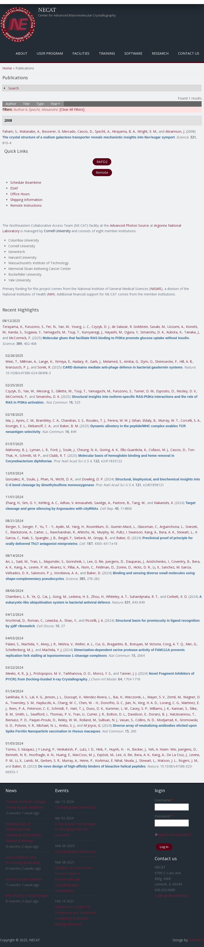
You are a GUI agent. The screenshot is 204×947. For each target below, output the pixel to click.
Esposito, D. (165, 391)
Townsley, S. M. (22, 702)
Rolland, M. (88, 720)
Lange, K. (46, 361)
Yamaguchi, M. (54, 332)
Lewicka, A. (53, 620)
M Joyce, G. (92, 725)
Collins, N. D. (145, 720)
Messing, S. (45, 391)
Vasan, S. (126, 720)
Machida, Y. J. (52, 649)
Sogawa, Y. (32, 332)
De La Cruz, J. (177, 754)
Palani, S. (12, 644)
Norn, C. (87, 567)
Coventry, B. (180, 561)
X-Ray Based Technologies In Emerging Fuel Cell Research (75, 829)
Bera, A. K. (167, 532)
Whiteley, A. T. (117, 596)
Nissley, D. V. (186, 391)
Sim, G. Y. (29, 502)
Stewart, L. (185, 532)
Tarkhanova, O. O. (77, 673)
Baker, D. (123, 538)
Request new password (173, 834)
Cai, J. (46, 596)
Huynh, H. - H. (119, 749)
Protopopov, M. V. (47, 673)
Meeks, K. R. (14, 673)
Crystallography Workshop (75, 807)
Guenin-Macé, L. (123, 526)
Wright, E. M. (147, 131)
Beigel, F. (65, 538)
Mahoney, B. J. (16, 449)
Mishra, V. (65, 644)
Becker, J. (139, 749)
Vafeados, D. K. (17, 573)
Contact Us (188, 53)
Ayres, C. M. (25, 420)
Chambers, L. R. (17, 596)
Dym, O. (147, 361)
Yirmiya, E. (63, 361)
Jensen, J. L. (53, 697)
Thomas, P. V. (60, 714)
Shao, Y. (70, 620)
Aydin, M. (63, 526)
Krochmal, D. (15, 620)
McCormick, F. (20, 338)
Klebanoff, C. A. (39, 426)
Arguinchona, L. (172, 526)
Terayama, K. (12, 326)
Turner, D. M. (144, 391)
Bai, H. (118, 697)
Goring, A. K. (109, 449)
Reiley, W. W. (67, 720)
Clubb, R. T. (57, 455)
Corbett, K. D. (177, 596)
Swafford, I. (39, 714)
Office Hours (20, 194)
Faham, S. (10, 131)
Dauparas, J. (135, 561)
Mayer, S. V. (156, 697)
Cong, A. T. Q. (173, 644)
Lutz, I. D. (87, 749)
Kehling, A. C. (48, 502)
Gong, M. (60, 596)
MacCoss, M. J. (83, 754)
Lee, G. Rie (95, 561)
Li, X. (156, 567)
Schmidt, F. (59, 708)
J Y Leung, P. (45, 749)
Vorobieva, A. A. (66, 573)
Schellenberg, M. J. (19, 649)
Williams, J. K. (160, 708)
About (21, 53)
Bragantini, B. (117, 644)
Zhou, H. (97, 596)
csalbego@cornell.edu (171, 895)
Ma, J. (9, 420)
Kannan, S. (180, 708)
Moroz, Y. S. (102, 673)
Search (13, 88)
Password (164, 816)
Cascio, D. (85, 131)
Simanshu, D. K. (152, 332)
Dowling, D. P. (92, 479)
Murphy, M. (105, 532)
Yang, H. (78, 526)
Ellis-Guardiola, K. (133, 449)
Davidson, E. (137, 714)
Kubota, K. (174, 332)
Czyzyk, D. (13, 391)
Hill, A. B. (186, 361)
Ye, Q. (36, 596)
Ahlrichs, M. (86, 532)
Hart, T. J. (77, 708)
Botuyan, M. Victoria (145, 644)
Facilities (80, 53)
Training (107, 53)
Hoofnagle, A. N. (41, 754)
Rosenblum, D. (97, 526)
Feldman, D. (105, 567)
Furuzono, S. (34, 326)
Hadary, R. (80, 361)
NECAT (47, 9)
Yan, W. (64, 326)
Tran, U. (79, 714)
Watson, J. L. (167, 760)
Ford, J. (55, 449)
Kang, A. (150, 532)
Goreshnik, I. (75, 561)
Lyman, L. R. (39, 449)
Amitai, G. (131, 361)
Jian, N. (130, 702)
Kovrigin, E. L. (15, 426)
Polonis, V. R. (25, 725)
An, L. (9, 561)
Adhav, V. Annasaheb (76, 502)
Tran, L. (36, 561)
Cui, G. (100, 644)
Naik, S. (27, 538)
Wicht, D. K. (64, 479)
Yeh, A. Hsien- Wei (162, 749)
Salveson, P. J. (41, 573)
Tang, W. (138, 502)
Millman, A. (28, 361)
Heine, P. (86, 760)
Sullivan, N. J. (108, 720)
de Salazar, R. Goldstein (130, 326)
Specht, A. (102, 131)
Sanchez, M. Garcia (176, 567)
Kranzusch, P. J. (17, 367)
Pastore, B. (121, 502)
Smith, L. (22, 714)
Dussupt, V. (73, 697)
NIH (51, 294)
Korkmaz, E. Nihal (108, 760)
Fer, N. (51, 326)
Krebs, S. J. (67, 725)
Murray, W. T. (168, 420)
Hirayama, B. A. (124, 131)
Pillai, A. (73, 567)
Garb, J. (95, 361)
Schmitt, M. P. (30, 455)
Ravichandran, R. (63, 532)
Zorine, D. (124, 567)
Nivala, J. (130, 760)
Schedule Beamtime (25, 182)
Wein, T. (11, 361)
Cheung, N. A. (87, 449)
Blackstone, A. (21, 532)
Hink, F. (101, 749)
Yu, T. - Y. (47, 526)
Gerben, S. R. (50, 760)
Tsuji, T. (74, 332)
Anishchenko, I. (157, 561)
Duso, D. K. (95, 708)
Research (160, 53)
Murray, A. (70, 760)
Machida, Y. (30, 644)
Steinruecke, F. (166, 361)
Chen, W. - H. (89, 702)
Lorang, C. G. (169, 702)
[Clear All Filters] (72, 109)
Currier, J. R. (96, 714)
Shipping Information (26, 199)
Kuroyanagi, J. (92, 332)
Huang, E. (63, 754)
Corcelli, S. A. (190, 420)
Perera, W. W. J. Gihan (124, 420)
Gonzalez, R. (15, 479)
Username (164, 800)
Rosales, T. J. (96, 420)
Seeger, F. (30, 526)
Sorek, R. (44, 367)
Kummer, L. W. (117, 708)
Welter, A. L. (84, 644)
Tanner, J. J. (128, 673)
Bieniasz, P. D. (16, 720)
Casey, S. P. (139, 708)
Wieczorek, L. (135, 697)
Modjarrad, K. (167, 720)
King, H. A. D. (148, 702)
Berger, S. (12, 526)
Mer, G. (191, 644)
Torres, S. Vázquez (19, 749)
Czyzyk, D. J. (101, 326)
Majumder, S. (54, 561)
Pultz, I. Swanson (129, 532)
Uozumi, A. (175, 326)
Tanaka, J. (191, 332)
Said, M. (22, 561)
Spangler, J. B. (45, 538)
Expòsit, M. (105, 754)
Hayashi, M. (113, 332)
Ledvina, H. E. (79, 596)
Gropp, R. (100, 538)
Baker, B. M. (69, 426)
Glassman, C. (148, 526)
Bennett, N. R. (16, 754)
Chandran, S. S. (72, 420)
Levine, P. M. (38, 567)
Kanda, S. (15, 332)
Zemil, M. (174, 697)
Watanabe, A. (30, 131)
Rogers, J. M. (188, 760)
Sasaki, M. (157, 326)
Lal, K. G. (36, 697)
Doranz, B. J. (158, 714)
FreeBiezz (196, 940)
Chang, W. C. (67, 702)
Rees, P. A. (17, 708)
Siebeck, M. (83, 538)
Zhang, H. (12, 502)
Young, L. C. (80, 326)
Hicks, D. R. (142, 567)
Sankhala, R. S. (16, 697)
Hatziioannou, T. (182, 714)
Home (7, 68)
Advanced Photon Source (129, 225)
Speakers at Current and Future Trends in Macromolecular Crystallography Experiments (73, 879)
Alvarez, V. (58, 567)
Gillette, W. (64, 391)
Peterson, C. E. (38, 708)
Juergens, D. (114, 561)
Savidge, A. (102, 502)
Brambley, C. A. (47, 420)
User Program (50, 53)
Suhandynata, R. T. (144, 596)
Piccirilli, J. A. (94, 620)
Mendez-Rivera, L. (97, 697)
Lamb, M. (31, 760)
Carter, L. (41, 532)
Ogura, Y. (131, 332)
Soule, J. (69, 449)
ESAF (14, 188)
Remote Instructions (26, 205)
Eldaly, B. (149, 420)
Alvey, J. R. (48, 644)
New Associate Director (23, 879)
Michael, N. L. (46, 725)
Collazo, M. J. (158, 449)
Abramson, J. (175, 131)
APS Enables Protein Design (26, 895)
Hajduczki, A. (46, 702)
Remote (102, 172)
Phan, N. (47, 479)
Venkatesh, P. (67, 749)
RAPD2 (102, 161)
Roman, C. (35, 620)
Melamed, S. (112, 361)
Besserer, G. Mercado (59, 131)
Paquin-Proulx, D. (42, 720)
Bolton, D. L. (116, 714)
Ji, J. (28, 673)
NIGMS (155, 288)
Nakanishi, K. (164, 502)
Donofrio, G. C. (112, 702)
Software (133, 53)
